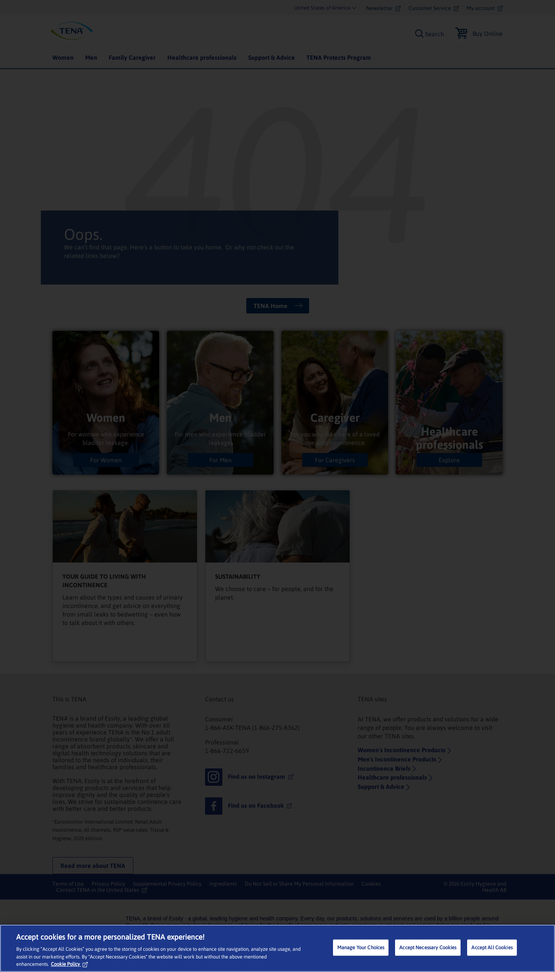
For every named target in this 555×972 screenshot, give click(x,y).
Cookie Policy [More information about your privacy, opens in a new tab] (69, 964)
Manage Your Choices (360, 947)
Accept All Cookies (491, 947)
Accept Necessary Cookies (427, 947)
